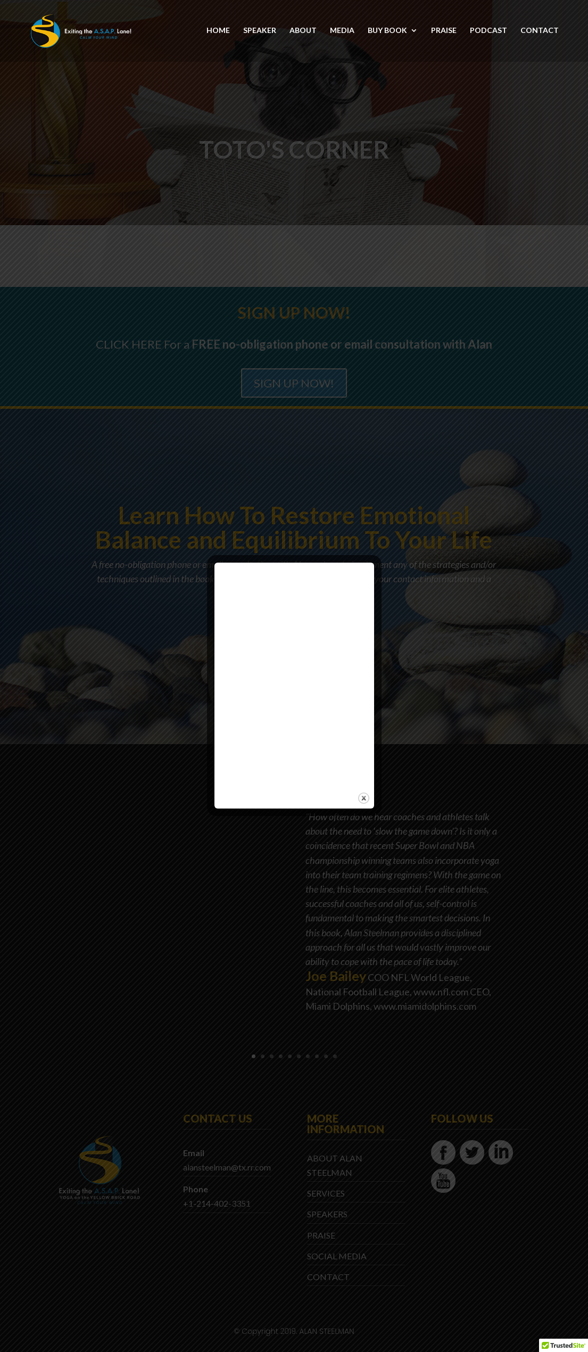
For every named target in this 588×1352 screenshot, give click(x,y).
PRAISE (444, 32)
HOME (218, 32)
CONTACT (539, 32)
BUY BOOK (387, 32)
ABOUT (303, 32)
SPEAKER (259, 32)
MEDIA (342, 32)
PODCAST (488, 32)
